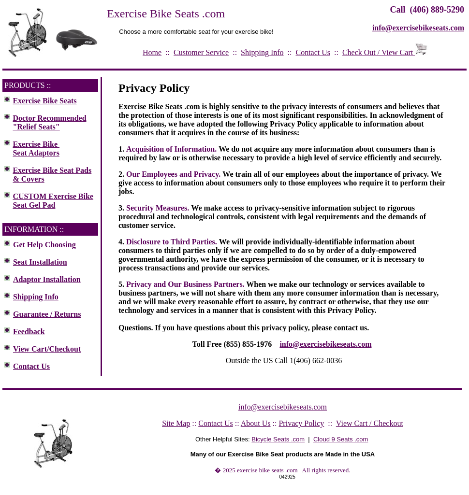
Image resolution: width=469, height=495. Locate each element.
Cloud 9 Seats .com (340, 439)
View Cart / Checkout (369, 423)
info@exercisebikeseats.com (325, 344)
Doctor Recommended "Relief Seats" (49, 122)
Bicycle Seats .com (278, 439)
